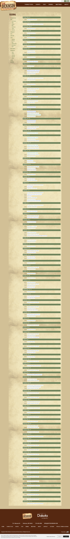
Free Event (12, 35)
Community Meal (14, 43)
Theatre (13, 28)
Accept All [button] (66, 536)
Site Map (52, 526)
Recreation (13, 50)
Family (13, 52)
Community (13, 55)
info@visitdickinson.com (51, 523)
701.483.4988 (38, 523)
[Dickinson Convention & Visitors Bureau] (8, 6)
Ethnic (13, 46)
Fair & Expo (13, 56)
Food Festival (14, 45)
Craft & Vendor (14, 21)
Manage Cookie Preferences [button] (51, 536)
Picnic (12, 42)
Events (38, 4)
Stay (44, 4)
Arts (11, 19)
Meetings (59, 4)
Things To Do (29, 4)
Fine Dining (13, 39)
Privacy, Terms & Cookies (62, 526)
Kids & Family (13, 48)
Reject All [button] (59, 536)
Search (65, 1)
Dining (51, 4)
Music (12, 25)
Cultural (13, 53)
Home (3, 526)
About (66, 4)
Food (11, 37)
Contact (45, 526)
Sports (12, 60)
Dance (12, 22)
